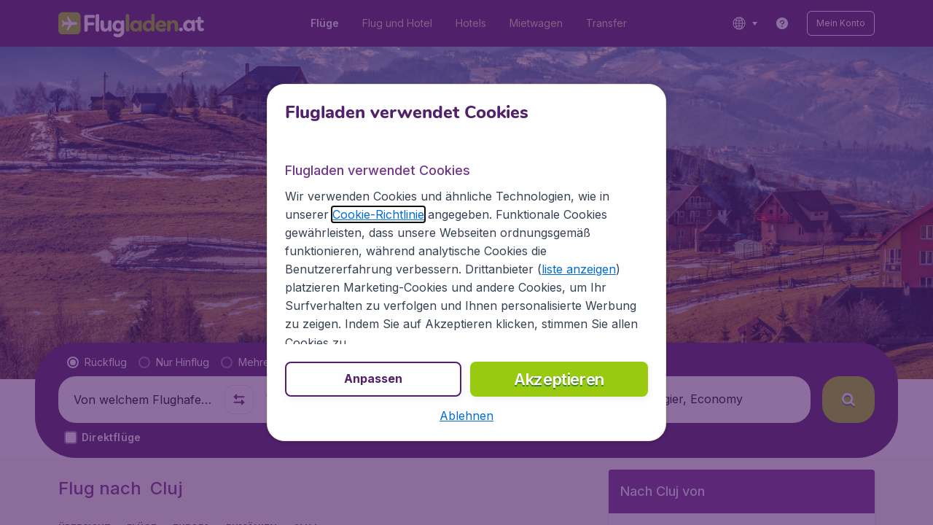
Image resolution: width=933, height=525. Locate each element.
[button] (466, 415)
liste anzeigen (579, 269)
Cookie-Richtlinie (378, 214)
